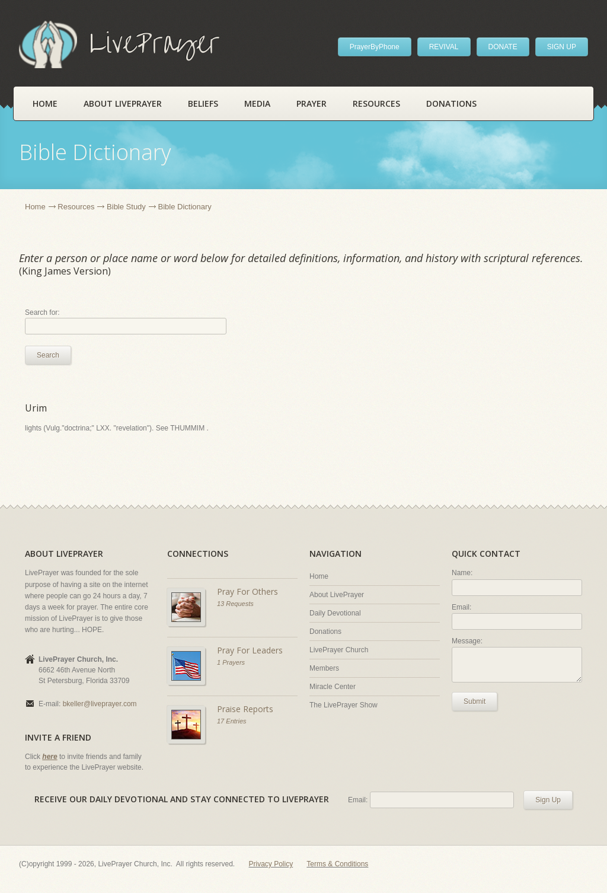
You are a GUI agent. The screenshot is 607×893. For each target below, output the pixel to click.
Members (324, 668)
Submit (474, 701)
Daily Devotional (335, 613)
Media (257, 103)
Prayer (311, 103)
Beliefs (203, 103)
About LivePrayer (123, 103)
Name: (462, 573)
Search (48, 355)
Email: (461, 607)
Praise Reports (245, 709)
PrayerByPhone (375, 47)
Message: (467, 641)
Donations (451, 103)
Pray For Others (247, 591)
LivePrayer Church (338, 650)
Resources (376, 103)
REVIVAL (444, 47)
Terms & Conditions (337, 864)
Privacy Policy (271, 864)
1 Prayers (231, 662)
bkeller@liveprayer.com (100, 704)
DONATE (502, 47)
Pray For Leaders (250, 650)
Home (45, 103)
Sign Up (548, 800)
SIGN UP (561, 47)
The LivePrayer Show (343, 705)
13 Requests (235, 603)
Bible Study (126, 206)
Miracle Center (332, 686)
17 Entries (232, 721)
